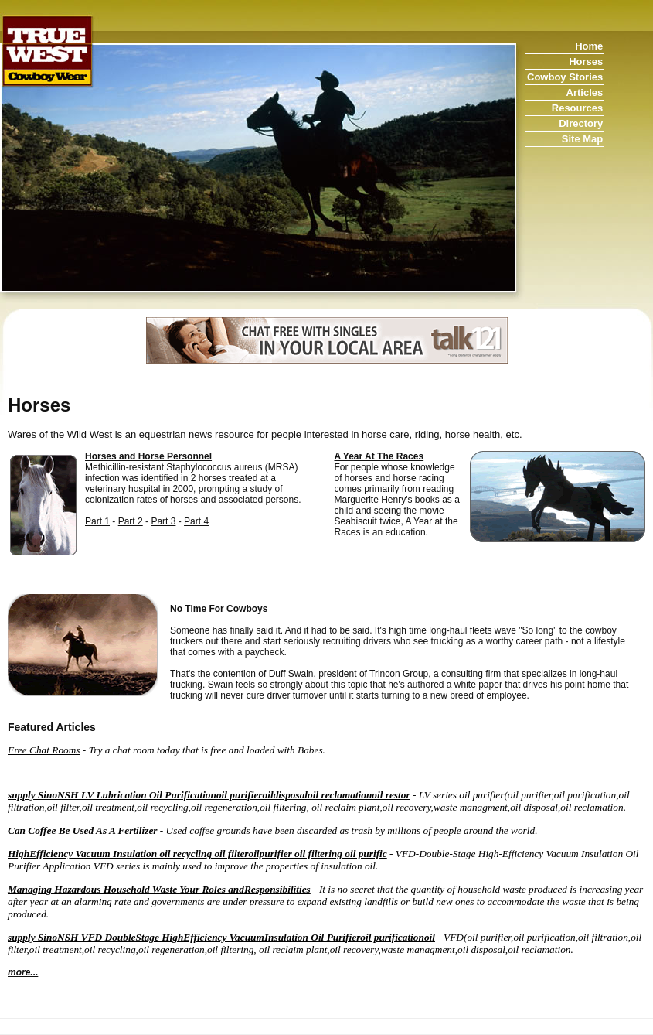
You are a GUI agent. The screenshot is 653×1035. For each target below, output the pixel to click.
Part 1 (97, 521)
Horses (586, 61)
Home (589, 46)
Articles (585, 92)
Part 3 (163, 521)
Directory (581, 123)
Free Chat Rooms (44, 750)
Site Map (582, 139)
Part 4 (196, 521)
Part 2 (130, 521)
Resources (577, 108)
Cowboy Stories (565, 77)
